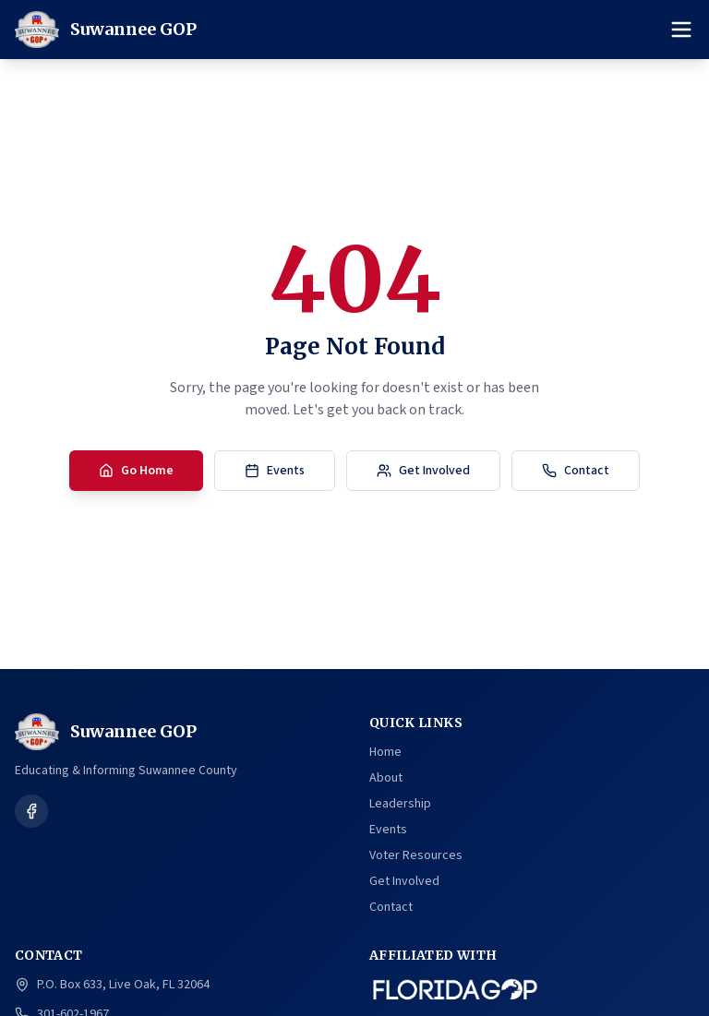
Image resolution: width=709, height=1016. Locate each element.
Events (275, 470)
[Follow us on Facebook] (31, 811)
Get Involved (423, 470)
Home (385, 752)
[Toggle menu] (681, 29)
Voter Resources (416, 855)
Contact (575, 470)
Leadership (400, 804)
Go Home (136, 470)
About (386, 778)
